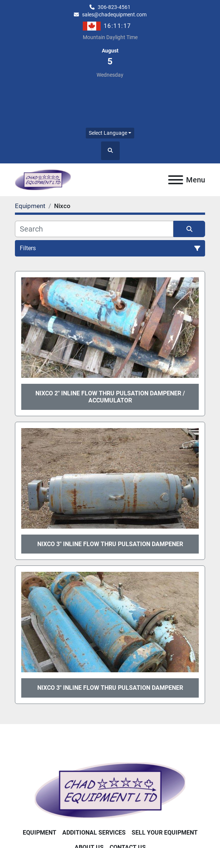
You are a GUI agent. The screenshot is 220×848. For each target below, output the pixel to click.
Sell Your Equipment (165, 832)
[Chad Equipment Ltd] (110, 789)
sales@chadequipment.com (114, 14)
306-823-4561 (114, 7)
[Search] (94, 229)
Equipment (39, 832)
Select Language (108, 133)
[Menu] (175, 179)
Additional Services (94, 832)
